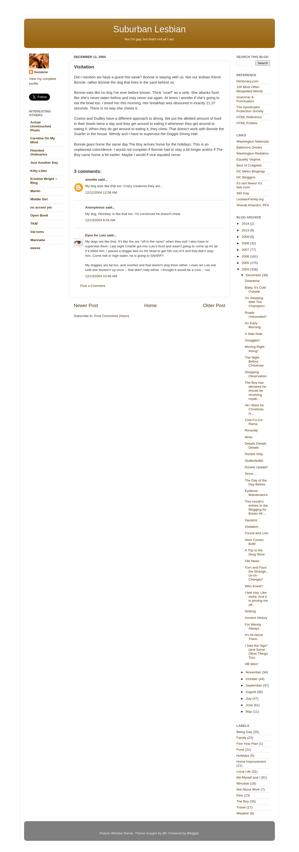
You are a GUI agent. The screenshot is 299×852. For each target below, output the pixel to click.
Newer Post (86, 305)
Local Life (243, 771)
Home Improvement (251, 761)
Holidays (242, 755)
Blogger (193, 833)
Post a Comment (92, 286)
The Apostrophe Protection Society (249, 109)
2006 (246, 256)
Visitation (252, 527)
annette (91, 179)
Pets (239, 795)
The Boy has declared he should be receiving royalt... (255, 391)
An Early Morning (253, 325)
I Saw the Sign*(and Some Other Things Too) (256, 652)
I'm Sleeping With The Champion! (255, 302)
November (254, 672)
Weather (242, 813)
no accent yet (41, 207)
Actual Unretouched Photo (40, 126)
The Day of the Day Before (256, 482)
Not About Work (248, 789)
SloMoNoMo (254, 461)
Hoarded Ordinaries (38, 152)
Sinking (250, 611)
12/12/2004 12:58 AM (101, 192)
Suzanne (41, 72)
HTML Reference (249, 117)
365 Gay (242, 193)
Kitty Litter (38, 171)
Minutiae (242, 783)
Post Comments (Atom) (111, 316)
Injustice (251, 520)
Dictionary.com (247, 81)
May (249, 711)
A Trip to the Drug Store (255, 552)
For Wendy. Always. (253, 626)
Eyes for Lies (95, 235)
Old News (252, 561)
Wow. (249, 437)
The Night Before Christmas (254, 361)
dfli (164, 833)
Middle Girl (39, 199)
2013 (246, 230)
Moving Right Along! (254, 349)
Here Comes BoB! (254, 542)
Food (240, 749)
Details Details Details (255, 445)
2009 (246, 237)
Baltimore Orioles (249, 147)
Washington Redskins (252, 153)
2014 (246, 223)
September (254, 685)
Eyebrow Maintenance (256, 493)
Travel (241, 807)
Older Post (214, 305)
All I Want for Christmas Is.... (254, 409)
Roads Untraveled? (256, 315)
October (252, 679)
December (254, 275)
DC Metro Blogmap (250, 171)
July (249, 698)
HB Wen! (251, 664)
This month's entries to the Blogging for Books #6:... (256, 508)
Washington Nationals (252, 141)
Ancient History (256, 618)
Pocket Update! (256, 467)
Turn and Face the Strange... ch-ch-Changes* (257, 574)
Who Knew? (254, 586)
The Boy (242, 801)
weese (35, 248)
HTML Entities (246, 123)
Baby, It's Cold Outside (255, 289)
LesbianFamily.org (249, 199)
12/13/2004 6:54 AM (100, 220)
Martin (35, 191)
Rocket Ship (254, 454)
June (250, 705)
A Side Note (253, 334)
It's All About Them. (254, 637)
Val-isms (37, 232)
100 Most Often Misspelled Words (249, 89)
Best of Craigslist (249, 165)
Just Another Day (44, 162)
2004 (246, 269)
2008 (246, 243)
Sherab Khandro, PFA (252, 205)
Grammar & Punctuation (245, 99)
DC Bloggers (246, 177)
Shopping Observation (256, 374)
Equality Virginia (248, 159)
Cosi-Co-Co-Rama (254, 422)
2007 (246, 250)
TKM (33, 223)
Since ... (251, 474)
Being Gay (244, 732)
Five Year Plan (247, 744)
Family (241, 738)
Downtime (252, 281)
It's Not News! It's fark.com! (249, 185)
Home (150, 305)
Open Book (39, 215)
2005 (246, 263)
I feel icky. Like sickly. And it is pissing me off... (256, 599)
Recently (251, 430)
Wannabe (37, 240)
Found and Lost (256, 533)
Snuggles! (252, 340)
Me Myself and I (248, 777)
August (251, 692)
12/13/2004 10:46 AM (101, 276)
